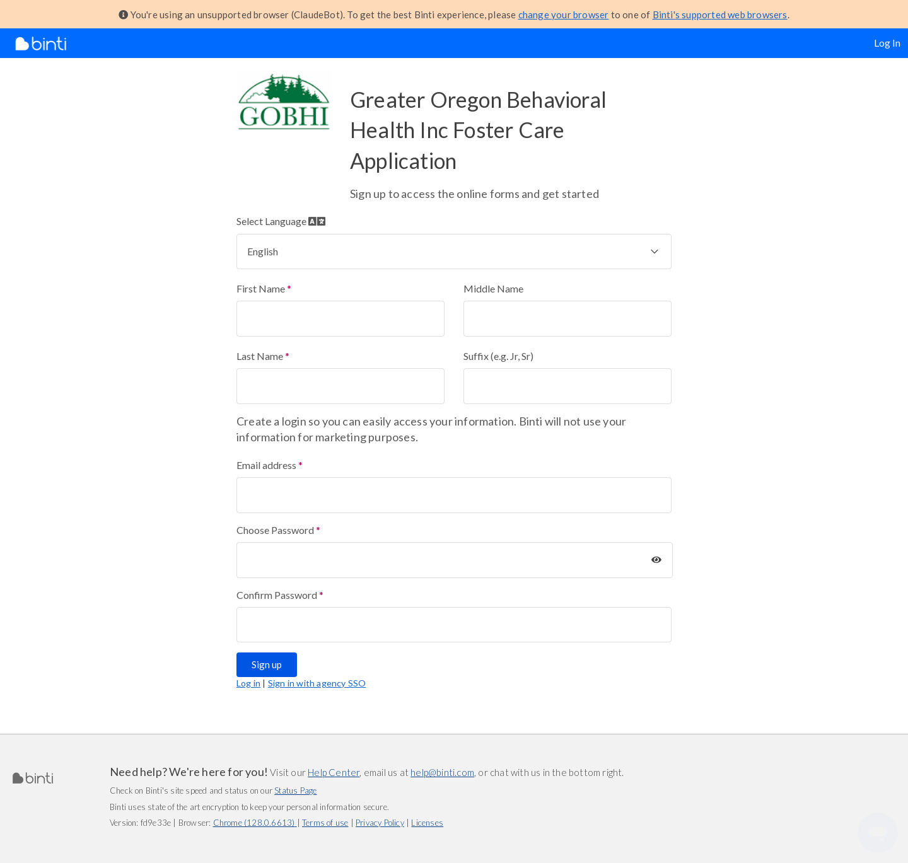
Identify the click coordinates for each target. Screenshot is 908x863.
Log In (887, 43)
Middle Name (493, 288)
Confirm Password (276, 595)
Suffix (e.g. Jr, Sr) (498, 356)
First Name (260, 288)
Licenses (427, 823)
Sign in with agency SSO (317, 683)
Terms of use (325, 823)
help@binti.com (442, 772)
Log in (248, 683)
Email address (266, 465)
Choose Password (275, 530)
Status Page (295, 790)
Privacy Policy (380, 823)
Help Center (333, 772)
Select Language (280, 221)
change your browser (563, 14)
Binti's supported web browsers (720, 14)
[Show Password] (656, 559)
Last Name (259, 356)
